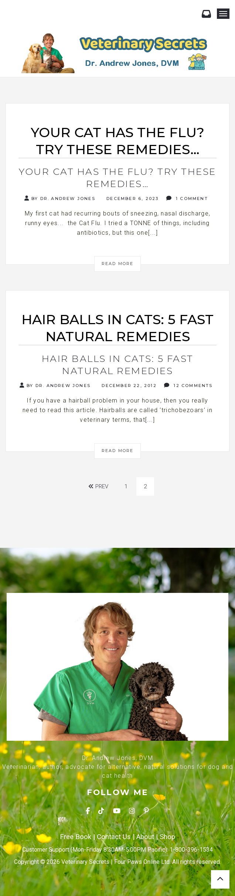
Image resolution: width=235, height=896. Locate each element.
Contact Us (114, 837)
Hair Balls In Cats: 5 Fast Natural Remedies (118, 364)
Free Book (75, 837)
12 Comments (188, 385)
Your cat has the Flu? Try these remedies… (117, 177)
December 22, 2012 (128, 385)
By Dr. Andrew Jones (59, 198)
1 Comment (187, 198)
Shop (167, 837)
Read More (118, 263)
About (145, 837)
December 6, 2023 (132, 198)
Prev (98, 486)
